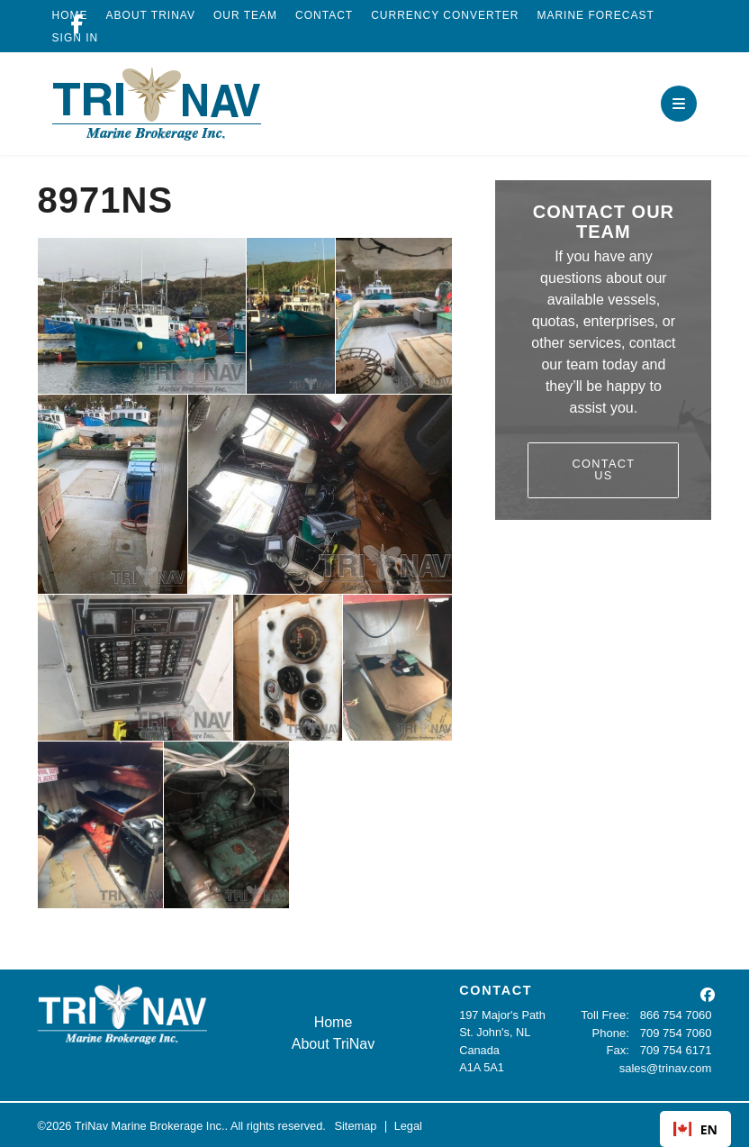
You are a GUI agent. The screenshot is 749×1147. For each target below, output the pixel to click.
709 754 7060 (676, 1032)
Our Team (245, 15)
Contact (324, 15)
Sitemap (355, 1124)
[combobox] (695, 1129)
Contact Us (603, 469)
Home (326, 1022)
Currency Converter (445, 15)
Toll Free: (606, 1015)
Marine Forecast (595, 15)
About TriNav (150, 15)
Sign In (75, 38)
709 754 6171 (676, 1050)
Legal (408, 1124)
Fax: (619, 1050)
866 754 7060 (676, 1015)
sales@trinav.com (665, 1067)
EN (695, 1129)
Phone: (611, 1032)
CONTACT (491, 990)
